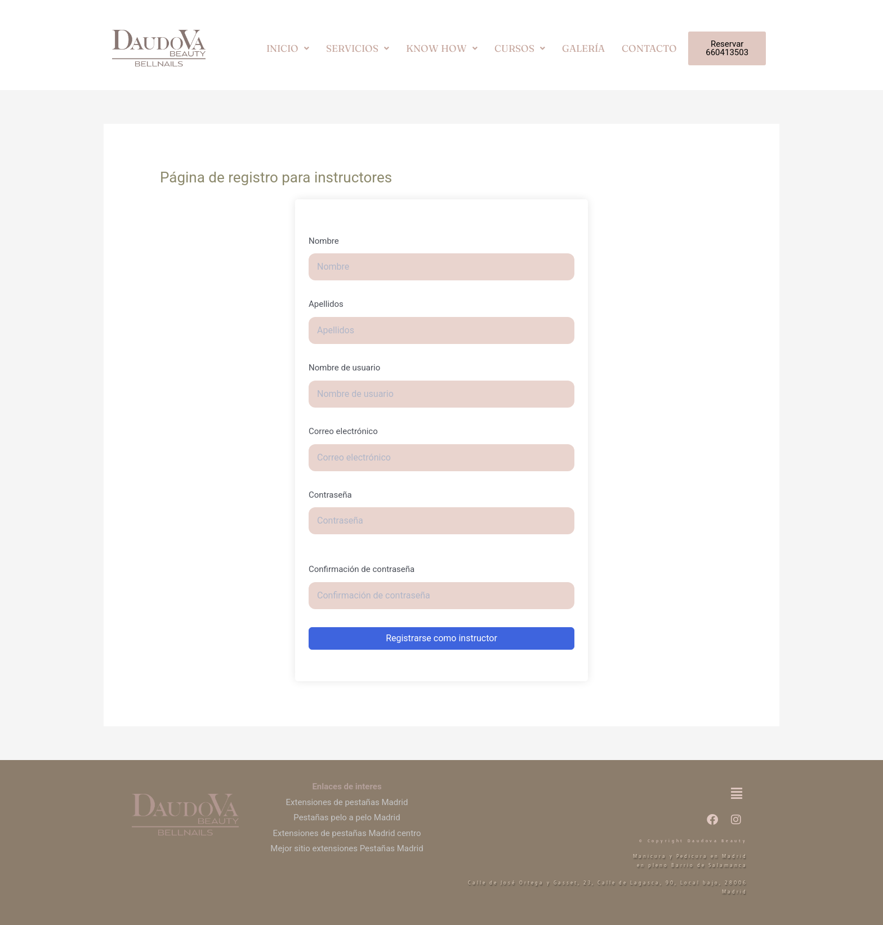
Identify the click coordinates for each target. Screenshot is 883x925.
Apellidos (326, 304)
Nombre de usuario (344, 368)
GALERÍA (583, 48)
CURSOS (519, 48)
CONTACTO (649, 48)
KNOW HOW (442, 48)
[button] (287, 48)
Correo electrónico (343, 431)
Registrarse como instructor (441, 638)
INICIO (287, 48)
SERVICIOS (357, 48)
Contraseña (330, 495)
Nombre (324, 241)
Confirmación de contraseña (361, 569)
